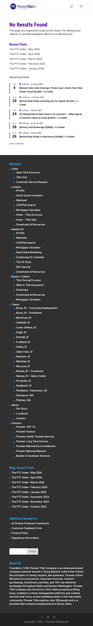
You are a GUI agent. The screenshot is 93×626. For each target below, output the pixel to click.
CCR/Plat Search (26, 205)
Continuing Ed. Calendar (30, 257)
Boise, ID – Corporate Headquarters (37, 308)
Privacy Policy (20, 533)
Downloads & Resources (30, 224)
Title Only (21, 177)
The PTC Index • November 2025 (30, 501)
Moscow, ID (23, 366)
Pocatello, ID (23, 380)
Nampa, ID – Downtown (29, 371)
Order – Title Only (26, 219)
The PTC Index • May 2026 (24, 49)
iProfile (20, 190)
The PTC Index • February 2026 (27, 63)
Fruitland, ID (23, 342)
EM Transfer (23, 267)
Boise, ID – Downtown (29, 312)
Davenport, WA (24, 395)
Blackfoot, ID (23, 317)
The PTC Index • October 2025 (29, 506)
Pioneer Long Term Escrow (32, 441)
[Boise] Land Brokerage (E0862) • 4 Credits (42, 127)
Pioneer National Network (31, 451)
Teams (16, 304)
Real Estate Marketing (29, 252)
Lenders (16, 187)
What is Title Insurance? (30, 285)
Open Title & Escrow (28, 172)
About (15, 405)
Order (15, 168)
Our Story (21, 408)
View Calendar (16, 143)
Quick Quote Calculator (29, 195)
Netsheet (21, 200)
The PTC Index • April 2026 (24, 54)
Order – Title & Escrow (29, 214)
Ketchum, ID (23, 356)
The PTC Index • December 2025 (30, 496)
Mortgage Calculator (28, 210)
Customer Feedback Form (27, 528)
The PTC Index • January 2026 (26, 68)
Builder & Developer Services (33, 455)
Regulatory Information (25, 537)
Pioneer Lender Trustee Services (35, 436)
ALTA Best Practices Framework (30, 523)
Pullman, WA (23, 400)
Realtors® (18, 229)
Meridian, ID (23, 361)
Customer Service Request (31, 182)
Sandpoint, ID (24, 385)
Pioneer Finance (25, 431)
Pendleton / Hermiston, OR (31, 390)
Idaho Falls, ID (24, 351)
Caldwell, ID (23, 322)
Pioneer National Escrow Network (35, 446)
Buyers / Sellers (21, 276)
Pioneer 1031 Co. (26, 426)
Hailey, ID (21, 346)
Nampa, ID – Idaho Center (31, 376)
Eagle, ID (21, 332)
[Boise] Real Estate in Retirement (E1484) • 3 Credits (47, 136)
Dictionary (22, 289)
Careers (21, 418)
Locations (22, 413)
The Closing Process (28, 280)
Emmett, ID (22, 337)
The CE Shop (23, 262)
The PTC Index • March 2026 (25, 59)
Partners (17, 423)
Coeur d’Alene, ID (26, 327)
